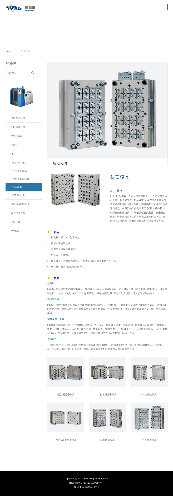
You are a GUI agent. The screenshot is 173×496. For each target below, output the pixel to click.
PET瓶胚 (15, 231)
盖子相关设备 (18, 213)
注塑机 (14, 145)
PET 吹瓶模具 (19, 195)
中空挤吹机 (17, 136)
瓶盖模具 (17, 187)
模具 (13, 154)
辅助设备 (15, 222)
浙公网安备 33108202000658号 (86, 482)
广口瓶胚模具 (19, 171)
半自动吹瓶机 (18, 126)
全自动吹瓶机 (18, 117)
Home (9, 51)
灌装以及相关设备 (20, 203)
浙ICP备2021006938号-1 (86, 486)
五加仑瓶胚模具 (20, 179)
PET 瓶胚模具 (19, 162)
